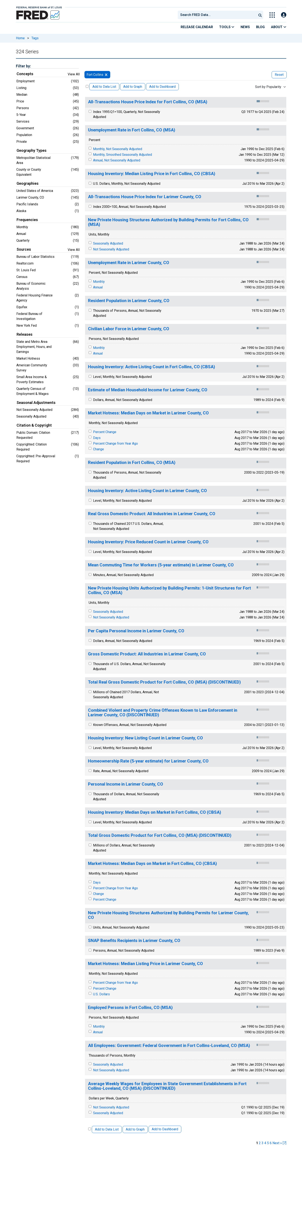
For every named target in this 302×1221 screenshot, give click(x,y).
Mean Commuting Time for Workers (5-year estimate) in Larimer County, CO (161, 565)
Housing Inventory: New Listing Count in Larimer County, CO (145, 738)
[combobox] (217, 15)
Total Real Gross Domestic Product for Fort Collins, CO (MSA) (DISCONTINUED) (164, 682)
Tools (226, 27)
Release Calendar (197, 27)
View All (74, 74)
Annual (98, 287)
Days (97, 438)
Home (20, 38)
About (278, 27)
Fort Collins (95, 75)
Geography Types (32, 150)
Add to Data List (104, 87)
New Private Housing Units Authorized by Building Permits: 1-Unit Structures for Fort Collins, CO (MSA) (169, 590)
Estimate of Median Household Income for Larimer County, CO (147, 390)
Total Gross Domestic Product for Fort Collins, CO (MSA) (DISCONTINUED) (159, 835)
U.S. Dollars (101, 994)
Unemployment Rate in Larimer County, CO (128, 262)
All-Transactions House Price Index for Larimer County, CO (144, 196)
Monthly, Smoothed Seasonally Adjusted (122, 155)
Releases (24, 334)
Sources (24, 249)
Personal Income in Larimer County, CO (125, 784)
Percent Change (104, 432)
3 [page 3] (262, 1143)
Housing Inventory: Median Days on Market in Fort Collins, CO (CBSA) (154, 812)
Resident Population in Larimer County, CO (128, 300)
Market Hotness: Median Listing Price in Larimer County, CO (145, 963)
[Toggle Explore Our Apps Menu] (272, 15)
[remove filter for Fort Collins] (106, 75)
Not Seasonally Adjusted (111, 249)
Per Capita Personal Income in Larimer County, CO (136, 631)
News (245, 27)
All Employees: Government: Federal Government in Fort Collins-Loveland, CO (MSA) (169, 1045)
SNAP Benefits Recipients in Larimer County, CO (134, 940)
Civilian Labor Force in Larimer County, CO (128, 328)
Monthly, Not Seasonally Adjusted (117, 149)
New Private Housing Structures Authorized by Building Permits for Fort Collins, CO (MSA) (168, 222)
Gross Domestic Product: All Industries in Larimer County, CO (147, 654)
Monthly (99, 282)
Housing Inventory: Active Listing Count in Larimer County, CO (147, 490)
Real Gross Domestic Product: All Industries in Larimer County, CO (151, 513)
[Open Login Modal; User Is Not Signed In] (283, 15)
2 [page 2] (260, 1143)
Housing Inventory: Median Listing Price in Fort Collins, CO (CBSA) (151, 173)
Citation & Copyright (34, 425)
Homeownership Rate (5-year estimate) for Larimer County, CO (148, 761)
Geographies (28, 183)
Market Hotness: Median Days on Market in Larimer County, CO (148, 413)
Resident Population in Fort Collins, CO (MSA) (131, 462)
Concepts (25, 74)
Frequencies (27, 220)
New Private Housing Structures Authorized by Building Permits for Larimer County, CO (168, 915)
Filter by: (23, 66)
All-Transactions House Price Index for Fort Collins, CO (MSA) (147, 102)
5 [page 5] (268, 1143)
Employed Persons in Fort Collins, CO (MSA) (130, 1007)
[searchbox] (218, 15)
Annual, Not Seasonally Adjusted (116, 160)
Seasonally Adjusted (108, 243)
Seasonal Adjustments (36, 403)
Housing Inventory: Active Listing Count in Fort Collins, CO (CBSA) (151, 366)
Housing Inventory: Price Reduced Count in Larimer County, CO (148, 542)
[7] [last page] (284, 1143)
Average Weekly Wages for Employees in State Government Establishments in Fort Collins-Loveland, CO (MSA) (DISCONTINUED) (167, 1086)
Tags (35, 38)
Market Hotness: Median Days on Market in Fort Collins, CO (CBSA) (152, 863)
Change (98, 449)
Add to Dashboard (162, 87)
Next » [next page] (277, 1143)
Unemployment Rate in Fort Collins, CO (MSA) (131, 130)
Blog (260, 27)
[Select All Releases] (87, 86)
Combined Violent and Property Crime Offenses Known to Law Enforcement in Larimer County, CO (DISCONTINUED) (162, 712)
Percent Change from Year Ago (115, 443)
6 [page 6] (271, 1143)
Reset (279, 75)
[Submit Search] (260, 15)
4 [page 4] (265, 1143)
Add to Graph (132, 87)
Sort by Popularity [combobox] (268, 87)
